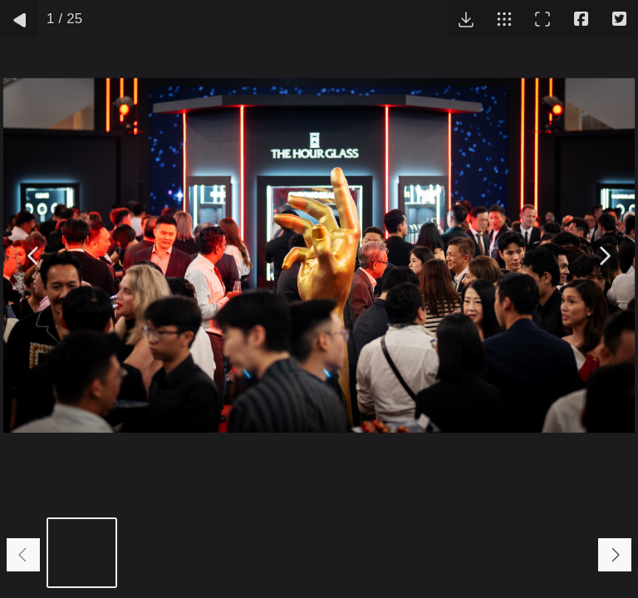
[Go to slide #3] (236, 552)
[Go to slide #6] (468, 552)
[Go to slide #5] (391, 552)
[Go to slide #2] (159, 552)
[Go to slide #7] (545, 552)
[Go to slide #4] (313, 552)
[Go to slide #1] (82, 552)
